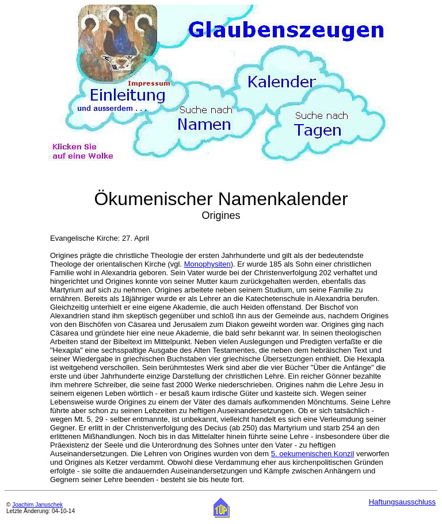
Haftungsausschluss (402, 502)
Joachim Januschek (37, 505)
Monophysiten (207, 264)
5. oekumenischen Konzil (313, 453)
